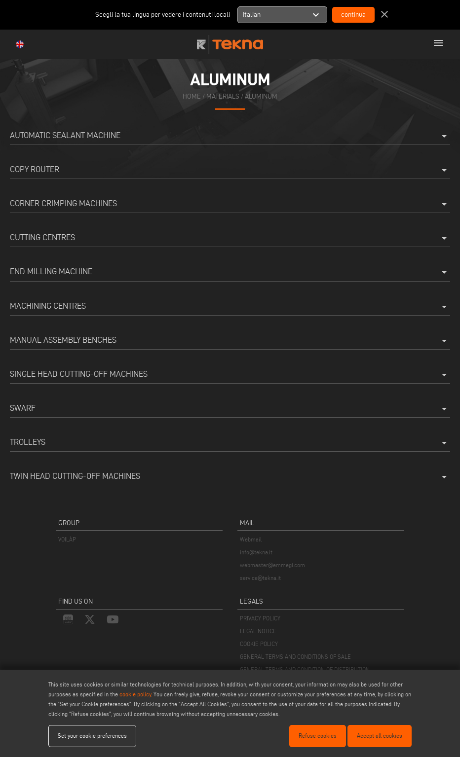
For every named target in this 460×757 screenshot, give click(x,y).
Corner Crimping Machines (230, 204)
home (192, 96)
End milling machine (230, 272)
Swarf (230, 409)
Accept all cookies (379, 735)
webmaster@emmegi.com (272, 565)
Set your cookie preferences (92, 735)
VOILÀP (67, 539)
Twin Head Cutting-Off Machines (230, 477)
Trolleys (230, 443)
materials (222, 96)
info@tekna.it (256, 552)
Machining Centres (230, 307)
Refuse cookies (318, 735)
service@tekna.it (260, 578)
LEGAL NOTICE (258, 631)
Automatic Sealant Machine (230, 136)
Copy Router (230, 170)
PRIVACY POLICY (260, 618)
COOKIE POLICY (259, 644)
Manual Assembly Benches (230, 341)
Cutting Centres (230, 238)
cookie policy (135, 694)
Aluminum (261, 96)
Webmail (251, 539)
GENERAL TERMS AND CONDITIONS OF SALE (295, 656)
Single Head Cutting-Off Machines (230, 375)
